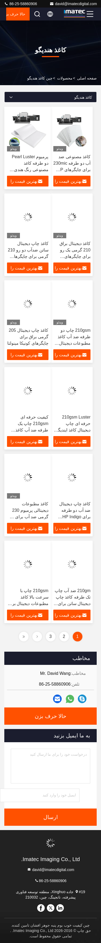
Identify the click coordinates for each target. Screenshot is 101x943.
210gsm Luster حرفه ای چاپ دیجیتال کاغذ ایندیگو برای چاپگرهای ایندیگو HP (73, 430)
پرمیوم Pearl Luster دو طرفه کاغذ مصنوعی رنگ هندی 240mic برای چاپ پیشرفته (30, 169)
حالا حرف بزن (15, 14)
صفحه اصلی (87, 78)
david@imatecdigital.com (73, 4)
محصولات (64, 78)
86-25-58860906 (20, 4)
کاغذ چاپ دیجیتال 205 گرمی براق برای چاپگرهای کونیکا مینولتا (27, 337)
